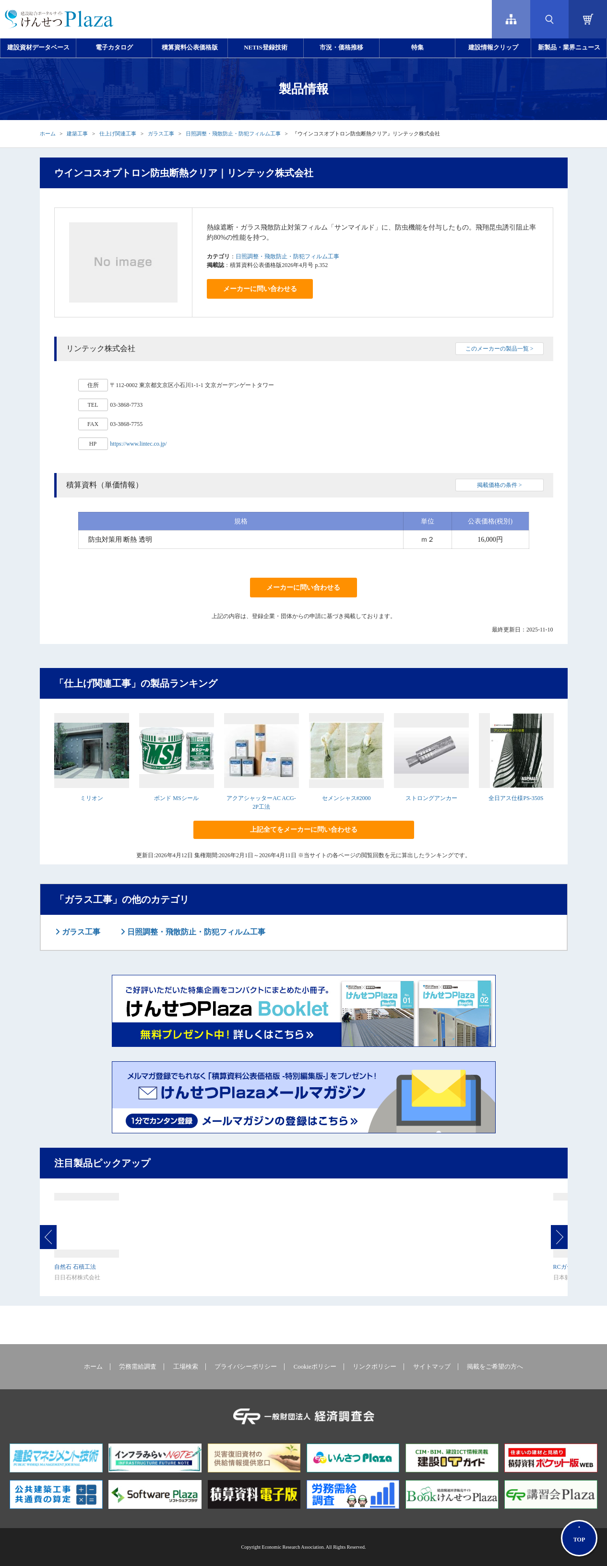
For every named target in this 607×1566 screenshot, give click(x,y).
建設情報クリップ (493, 47)
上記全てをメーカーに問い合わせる (303, 829)
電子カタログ (114, 47)
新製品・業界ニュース (569, 47)
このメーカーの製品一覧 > (499, 348)
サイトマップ (432, 1366)
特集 (417, 47)
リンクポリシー (374, 1366)
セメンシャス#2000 (346, 798)
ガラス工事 (161, 133)
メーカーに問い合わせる (260, 288)
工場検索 (185, 1366)
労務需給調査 (137, 1366)
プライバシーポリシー (245, 1366)
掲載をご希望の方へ (495, 1366)
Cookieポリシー (315, 1366)
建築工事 (77, 133)
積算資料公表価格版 (190, 47)
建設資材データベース (38, 47)
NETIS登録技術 (265, 47)
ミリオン (91, 798)
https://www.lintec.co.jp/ (138, 443)
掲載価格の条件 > (499, 485)
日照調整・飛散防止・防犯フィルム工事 (233, 133)
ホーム (48, 133)
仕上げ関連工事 (117, 133)
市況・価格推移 (341, 47)
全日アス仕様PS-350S (515, 798)
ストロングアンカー (431, 798)
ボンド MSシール (176, 798)
